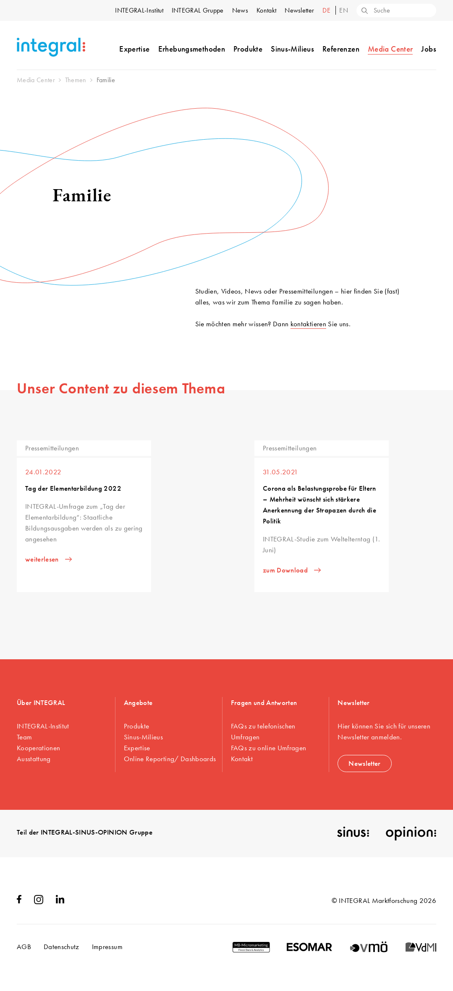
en (343, 10)
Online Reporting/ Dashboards (170, 758)
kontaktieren (308, 323)
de (327, 10)
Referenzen (340, 49)
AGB (24, 946)
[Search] (364, 11)
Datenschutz (61, 946)
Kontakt (266, 10)
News (240, 10)
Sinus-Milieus (292, 49)
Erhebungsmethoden (191, 49)
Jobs (428, 49)
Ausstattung (34, 758)
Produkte (247, 49)
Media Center (390, 49)
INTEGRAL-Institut (139, 10)
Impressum (107, 946)
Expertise (134, 49)
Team (24, 736)
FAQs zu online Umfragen (268, 747)
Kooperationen (38, 747)
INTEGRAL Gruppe (198, 10)
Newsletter (299, 10)
